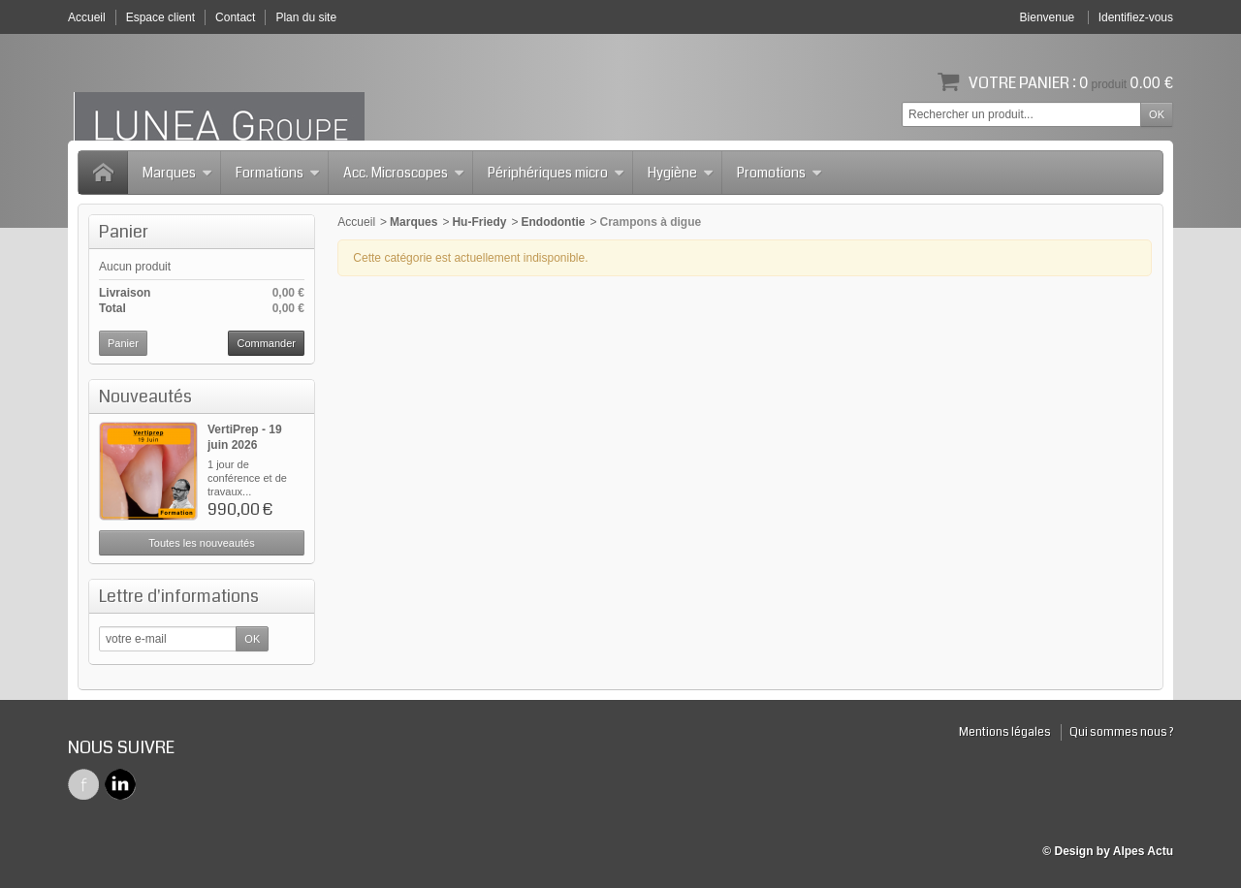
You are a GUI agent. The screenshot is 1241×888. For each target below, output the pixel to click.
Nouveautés (145, 396)
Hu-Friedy (479, 222)
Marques (177, 172)
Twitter (120, 784)
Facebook (83, 784)
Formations (278, 172)
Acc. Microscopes (403, 172)
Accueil (356, 222)
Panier (123, 231)
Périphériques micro (556, 172)
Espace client (160, 17)
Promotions (779, 172)
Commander (266, 343)
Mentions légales (1005, 732)
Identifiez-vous (1135, 17)
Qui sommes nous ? (1121, 732)
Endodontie (553, 222)
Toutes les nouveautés (201, 543)
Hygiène (681, 172)
